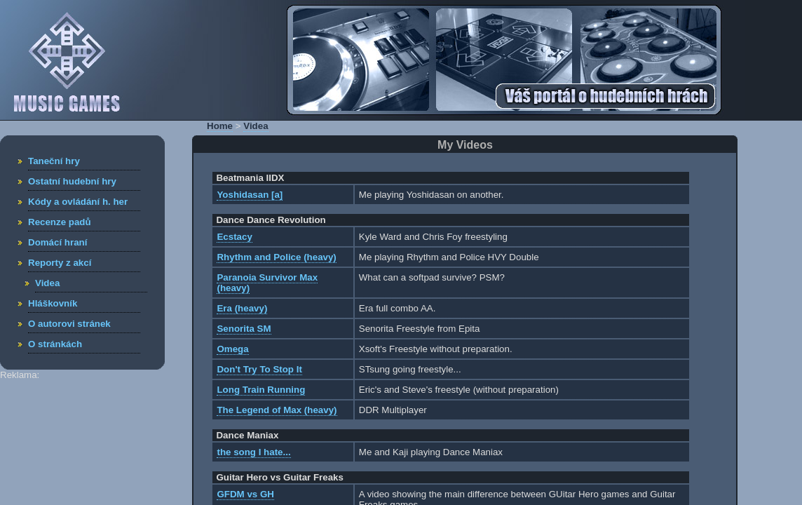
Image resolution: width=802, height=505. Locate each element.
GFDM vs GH (245, 494)
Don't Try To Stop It (259, 369)
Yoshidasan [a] (250, 194)
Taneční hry (54, 161)
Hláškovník (52, 303)
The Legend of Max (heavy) (277, 410)
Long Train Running (261, 389)
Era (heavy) (242, 308)
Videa (47, 283)
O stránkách (55, 344)
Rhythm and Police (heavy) (276, 257)
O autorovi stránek (69, 323)
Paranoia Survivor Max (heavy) (267, 282)
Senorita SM (244, 328)
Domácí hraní (57, 242)
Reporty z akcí (59, 262)
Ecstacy (234, 236)
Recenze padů (59, 222)
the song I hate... (253, 452)
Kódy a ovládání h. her (78, 201)
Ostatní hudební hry (72, 181)
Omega (232, 349)
